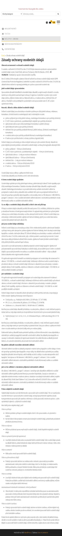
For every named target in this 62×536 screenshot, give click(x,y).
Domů (3, 55)
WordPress (27, 532)
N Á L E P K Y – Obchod (10, 39)
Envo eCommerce (43, 532)
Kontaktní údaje (8, 49)
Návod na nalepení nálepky (12, 44)
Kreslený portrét (9, 28)
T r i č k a (6, 34)
